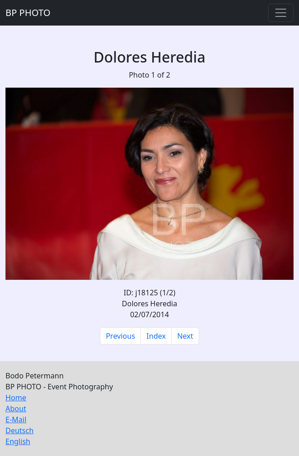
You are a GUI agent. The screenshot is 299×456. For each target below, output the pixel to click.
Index (155, 336)
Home (15, 398)
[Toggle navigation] (281, 13)
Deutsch (19, 430)
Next (185, 336)
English (17, 441)
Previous (120, 336)
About (15, 409)
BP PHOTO (28, 12)
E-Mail (15, 419)
